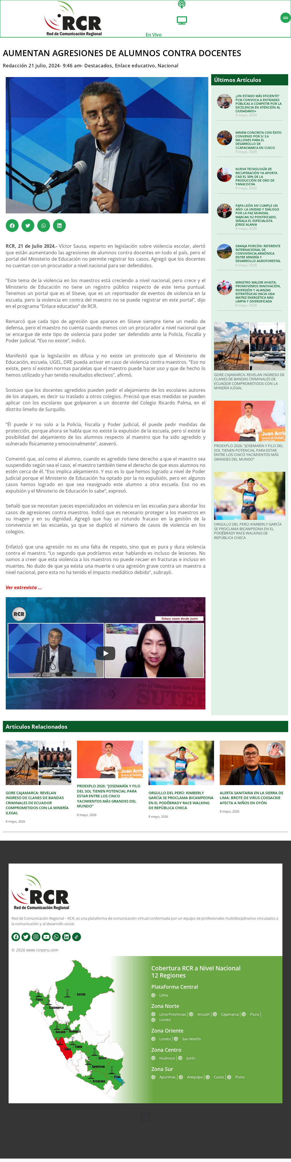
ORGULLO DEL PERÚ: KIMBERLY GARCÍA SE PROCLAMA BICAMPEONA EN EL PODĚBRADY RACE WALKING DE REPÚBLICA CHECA (248, 534)
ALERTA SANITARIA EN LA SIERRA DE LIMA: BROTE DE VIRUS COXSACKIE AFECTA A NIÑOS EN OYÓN (251, 801)
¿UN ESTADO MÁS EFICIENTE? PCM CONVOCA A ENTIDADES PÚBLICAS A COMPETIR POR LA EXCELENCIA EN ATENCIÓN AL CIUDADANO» (258, 107)
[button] (12, 229)
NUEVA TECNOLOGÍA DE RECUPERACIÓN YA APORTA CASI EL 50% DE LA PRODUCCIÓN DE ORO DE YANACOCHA (256, 180)
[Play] (105, 657)
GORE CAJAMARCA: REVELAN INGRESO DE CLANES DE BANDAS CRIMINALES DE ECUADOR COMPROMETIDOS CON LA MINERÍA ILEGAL (249, 385)
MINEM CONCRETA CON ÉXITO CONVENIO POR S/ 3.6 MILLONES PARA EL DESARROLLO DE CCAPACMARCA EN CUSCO (258, 144)
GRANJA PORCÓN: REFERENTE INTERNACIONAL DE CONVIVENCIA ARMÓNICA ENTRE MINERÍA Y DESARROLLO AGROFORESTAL (258, 257)
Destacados (98, 69)
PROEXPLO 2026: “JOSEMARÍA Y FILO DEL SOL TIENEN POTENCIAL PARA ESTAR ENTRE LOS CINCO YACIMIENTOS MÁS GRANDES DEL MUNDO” (248, 456)
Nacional (168, 69)
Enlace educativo (135, 69)
